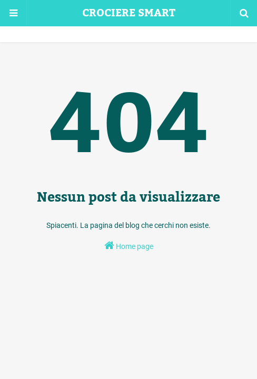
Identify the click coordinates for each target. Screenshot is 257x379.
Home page (128, 245)
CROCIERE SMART (128, 13)
